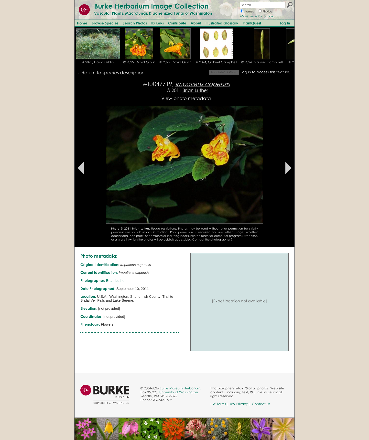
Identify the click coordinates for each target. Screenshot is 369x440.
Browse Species (105, 23)
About (196, 23)
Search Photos (135, 23)
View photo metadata (186, 98)
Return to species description (113, 72)
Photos (267, 11)
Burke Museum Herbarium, (180, 388)
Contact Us (261, 404)
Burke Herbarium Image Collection (151, 6)
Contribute (177, 23)
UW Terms (218, 404)
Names (249, 11)
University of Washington (178, 392)
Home (82, 23)
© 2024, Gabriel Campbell (216, 62)
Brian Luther (195, 90)
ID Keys (157, 23)
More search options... (258, 16)
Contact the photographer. (211, 239)
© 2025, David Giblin (98, 62)
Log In (285, 23)
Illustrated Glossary (222, 23)
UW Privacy (239, 404)
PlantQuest (252, 23)
